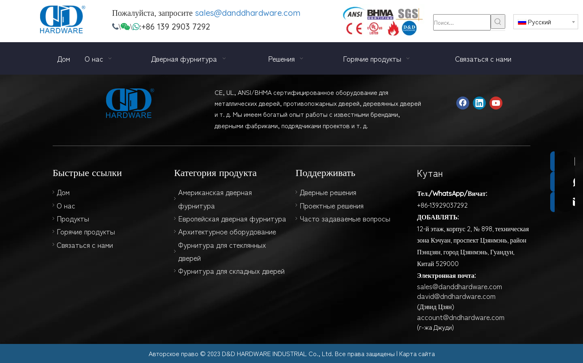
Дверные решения (328, 192)
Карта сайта (417, 353)
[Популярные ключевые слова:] (498, 21)
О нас (66, 205)
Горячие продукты (86, 231)
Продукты (73, 218)
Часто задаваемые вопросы (345, 218)
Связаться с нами (85, 244)
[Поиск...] (462, 22)
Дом (63, 192)
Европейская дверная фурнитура (232, 218)
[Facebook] (462, 103)
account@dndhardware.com (460, 316)
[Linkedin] (479, 103)
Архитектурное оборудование (227, 231)
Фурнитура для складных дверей (231, 270)
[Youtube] (495, 103)
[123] (382, 21)
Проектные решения (332, 205)
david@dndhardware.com (456, 295)
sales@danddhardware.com (247, 13)
